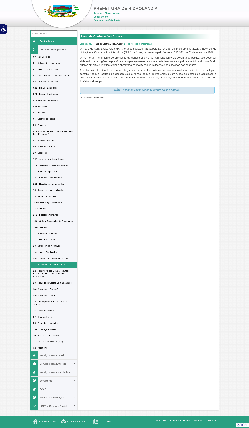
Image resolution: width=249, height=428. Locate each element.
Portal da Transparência (53, 49)
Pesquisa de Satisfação (107, 20)
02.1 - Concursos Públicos (45, 81)
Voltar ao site (101, 16)
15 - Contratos (39, 208)
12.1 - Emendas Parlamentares (47, 177)
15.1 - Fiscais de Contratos (45, 215)
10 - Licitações (40, 153)
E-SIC (53, 389)
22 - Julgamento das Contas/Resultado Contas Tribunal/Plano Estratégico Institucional (51, 274)
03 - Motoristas (40, 106)
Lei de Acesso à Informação (138, 44)
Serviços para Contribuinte (53, 372)
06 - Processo (39, 125)
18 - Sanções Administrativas (46, 246)
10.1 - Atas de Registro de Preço (48, 159)
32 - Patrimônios (41, 348)
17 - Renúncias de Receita (45, 233)
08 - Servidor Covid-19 (43, 140)
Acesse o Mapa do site (107, 13)
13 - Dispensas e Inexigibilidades (48, 190)
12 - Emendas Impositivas (45, 171)
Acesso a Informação (53, 397)
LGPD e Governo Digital (53, 406)
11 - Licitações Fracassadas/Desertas (50, 165)
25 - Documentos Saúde (44, 295)
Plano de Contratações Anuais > (109, 44)
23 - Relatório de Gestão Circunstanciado (52, 283)
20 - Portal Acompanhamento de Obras (51, 258)
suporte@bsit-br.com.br (77, 421)
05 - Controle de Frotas (44, 119)
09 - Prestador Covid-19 (44, 146)
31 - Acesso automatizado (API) (48, 342)
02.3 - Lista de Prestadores (45, 94)
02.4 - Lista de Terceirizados (46, 100)
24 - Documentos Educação (46, 289)
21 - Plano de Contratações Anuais (49, 264)
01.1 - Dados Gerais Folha (45, 69)
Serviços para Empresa (53, 364)
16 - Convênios (40, 227)
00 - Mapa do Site (41, 57)
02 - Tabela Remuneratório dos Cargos (51, 75)
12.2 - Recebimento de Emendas (48, 184)
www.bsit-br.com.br (47, 421)
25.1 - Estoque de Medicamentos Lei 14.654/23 (50, 303)
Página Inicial (43, 41)
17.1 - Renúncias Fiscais (44, 240)
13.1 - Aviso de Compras (44, 196)
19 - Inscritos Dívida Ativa (45, 252)
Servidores (53, 381)
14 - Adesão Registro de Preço (47, 202)
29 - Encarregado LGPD (44, 329)
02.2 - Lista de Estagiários (45, 88)
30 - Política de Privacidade (46, 335)
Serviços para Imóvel (53, 355)
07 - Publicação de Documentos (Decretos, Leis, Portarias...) (53, 133)
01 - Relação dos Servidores (46, 63)
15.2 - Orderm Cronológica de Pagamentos (53, 221)
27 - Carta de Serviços (43, 317)
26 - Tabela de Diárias (43, 310)
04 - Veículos (39, 112)
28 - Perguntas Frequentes (45, 323)
